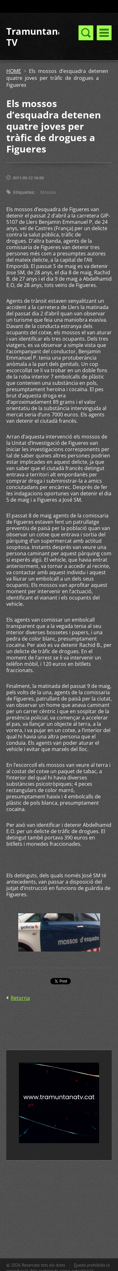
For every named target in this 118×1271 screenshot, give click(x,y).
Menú (104, 32)
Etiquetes (23, 192)
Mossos (48, 192)
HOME (13, 71)
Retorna (20, 997)
